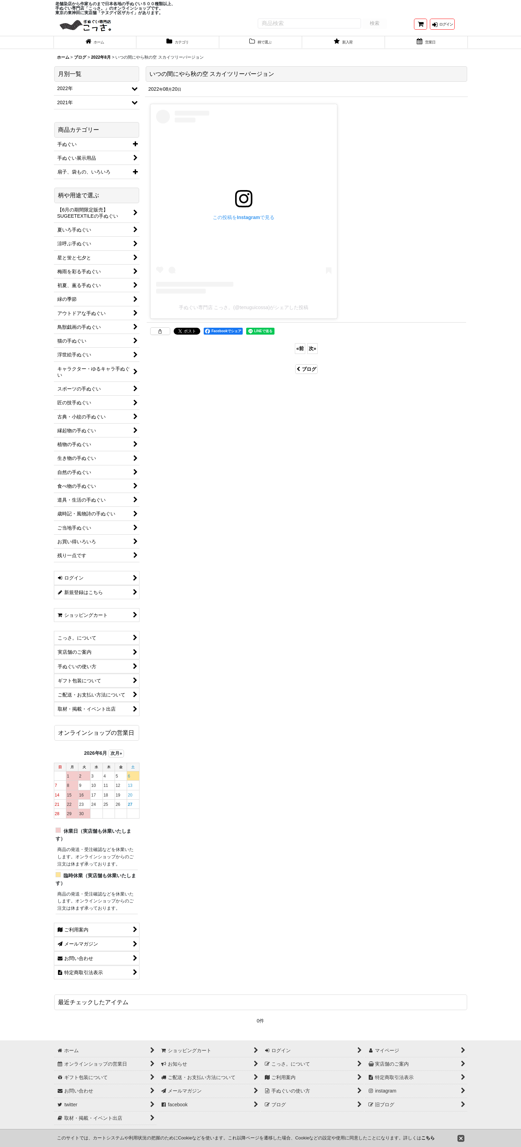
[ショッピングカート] (420, 27)
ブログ (306, 374)
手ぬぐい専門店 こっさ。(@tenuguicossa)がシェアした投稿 (244, 313)
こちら (428, 1137)
